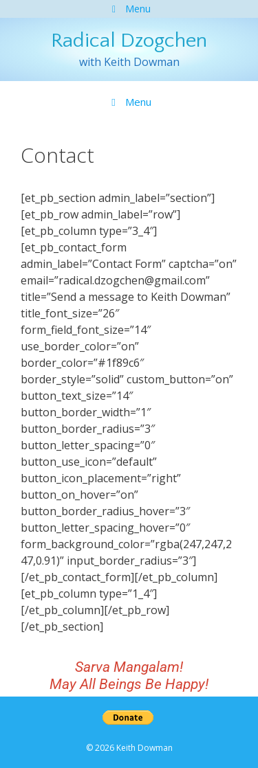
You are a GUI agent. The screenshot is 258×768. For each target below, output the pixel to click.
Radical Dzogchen (129, 41)
